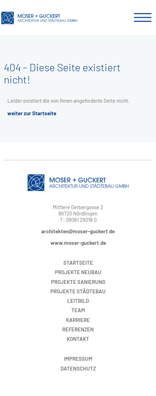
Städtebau (78, 291)
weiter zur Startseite (31, 113)
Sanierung (78, 282)
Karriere (78, 320)
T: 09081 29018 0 (78, 220)
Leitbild (78, 301)
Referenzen (78, 329)
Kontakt (78, 339)
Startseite (78, 262)
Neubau (78, 272)
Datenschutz (78, 368)
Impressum (78, 358)
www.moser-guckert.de (78, 243)
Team (78, 310)
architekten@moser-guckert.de (78, 231)
